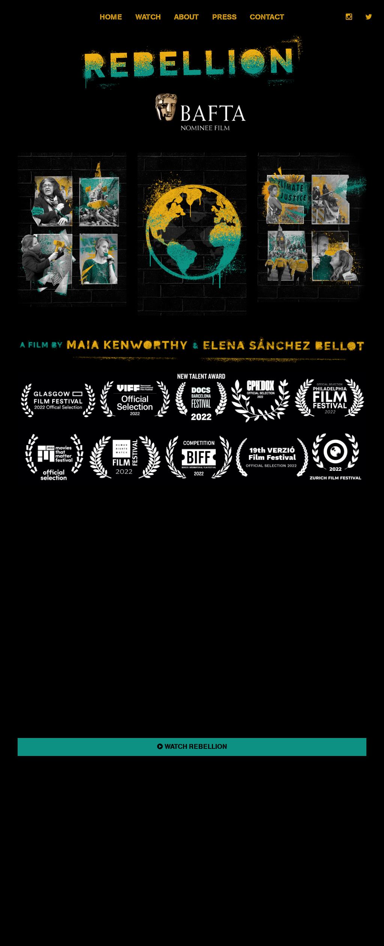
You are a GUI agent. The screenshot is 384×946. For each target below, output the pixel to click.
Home (111, 17)
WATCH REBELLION (192, 747)
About (186, 17)
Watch (148, 17)
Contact (267, 17)
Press (224, 17)
